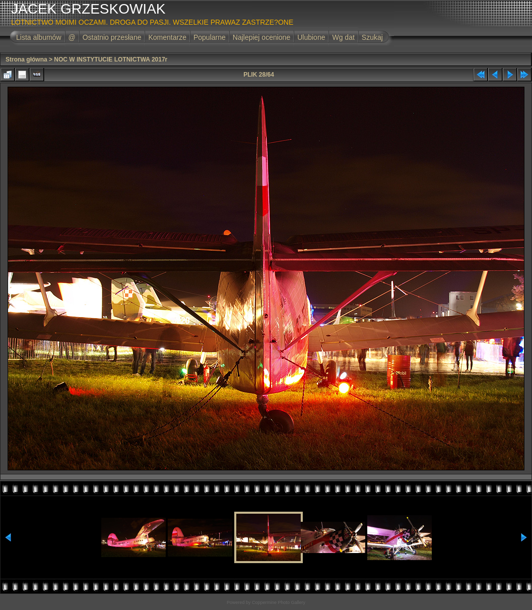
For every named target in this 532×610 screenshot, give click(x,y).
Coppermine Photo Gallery (278, 602)
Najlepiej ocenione (261, 37)
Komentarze (167, 37)
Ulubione (311, 37)
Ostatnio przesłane (112, 37)
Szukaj (372, 37)
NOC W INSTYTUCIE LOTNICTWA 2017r (110, 59)
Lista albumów (38, 37)
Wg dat (343, 37)
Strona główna (26, 59)
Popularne (209, 37)
